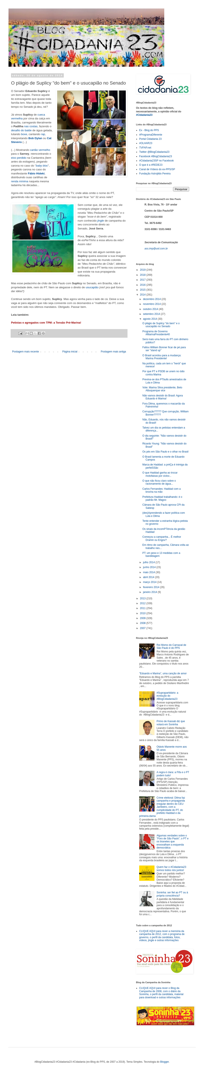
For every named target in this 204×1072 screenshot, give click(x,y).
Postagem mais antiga (113, 351)
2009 (143, 618)
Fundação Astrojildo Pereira (154, 173)
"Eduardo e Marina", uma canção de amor (163, 673)
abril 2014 (149, 577)
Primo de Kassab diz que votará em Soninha (171, 723)
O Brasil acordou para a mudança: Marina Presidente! (161, 357)
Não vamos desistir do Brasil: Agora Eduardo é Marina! (162, 397)
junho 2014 (149, 567)
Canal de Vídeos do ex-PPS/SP (157, 169)
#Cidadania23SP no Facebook (156, 160)
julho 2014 (149, 562)
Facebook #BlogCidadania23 (155, 156)
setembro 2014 (152, 314)
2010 (143, 613)
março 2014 (150, 582)
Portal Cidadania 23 (150, 138)
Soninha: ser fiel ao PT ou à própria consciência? (172, 894)
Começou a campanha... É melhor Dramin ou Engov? (161, 538)
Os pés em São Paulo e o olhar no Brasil (165, 451)
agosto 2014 (150, 318)
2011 (143, 608)
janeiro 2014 (150, 592)
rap (43, 134)
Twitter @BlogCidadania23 (154, 151)
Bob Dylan (35, 138)
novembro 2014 (152, 304)
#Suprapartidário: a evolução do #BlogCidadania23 (167, 695)
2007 (143, 628)
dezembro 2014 (152, 299)
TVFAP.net (145, 147)
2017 (143, 279)
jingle (100, 220)
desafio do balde (21, 130)
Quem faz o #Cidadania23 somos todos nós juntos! (171, 868)
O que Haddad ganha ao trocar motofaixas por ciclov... (159, 474)
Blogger (164, 1061)
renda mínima (19, 181)
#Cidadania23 (144, 114)
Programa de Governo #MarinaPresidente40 (156, 333)
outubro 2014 (151, 309)
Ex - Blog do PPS (149, 130)
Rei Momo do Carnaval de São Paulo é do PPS (171, 646)
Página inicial (69, 351)
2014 (143, 294)
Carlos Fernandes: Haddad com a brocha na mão (161, 490)
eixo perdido (18, 157)
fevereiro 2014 (151, 587)
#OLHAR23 (145, 143)
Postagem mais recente (25, 351)
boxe (24, 134)
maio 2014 (149, 572)
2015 (143, 289)
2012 (143, 603)
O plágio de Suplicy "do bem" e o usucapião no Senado (161, 325)
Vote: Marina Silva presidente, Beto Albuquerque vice (162, 389)
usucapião (92, 287)
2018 (143, 274)
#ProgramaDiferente (150, 134)
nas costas (31, 126)
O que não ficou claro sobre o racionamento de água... (159, 482)
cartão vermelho (40, 149)
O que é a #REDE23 (150, 164)
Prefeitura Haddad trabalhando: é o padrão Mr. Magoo (162, 498)
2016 (143, 284)
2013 (143, 598)
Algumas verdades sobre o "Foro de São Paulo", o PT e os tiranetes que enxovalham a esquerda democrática (172, 841)
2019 (143, 269)
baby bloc (42, 165)
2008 (143, 623)
